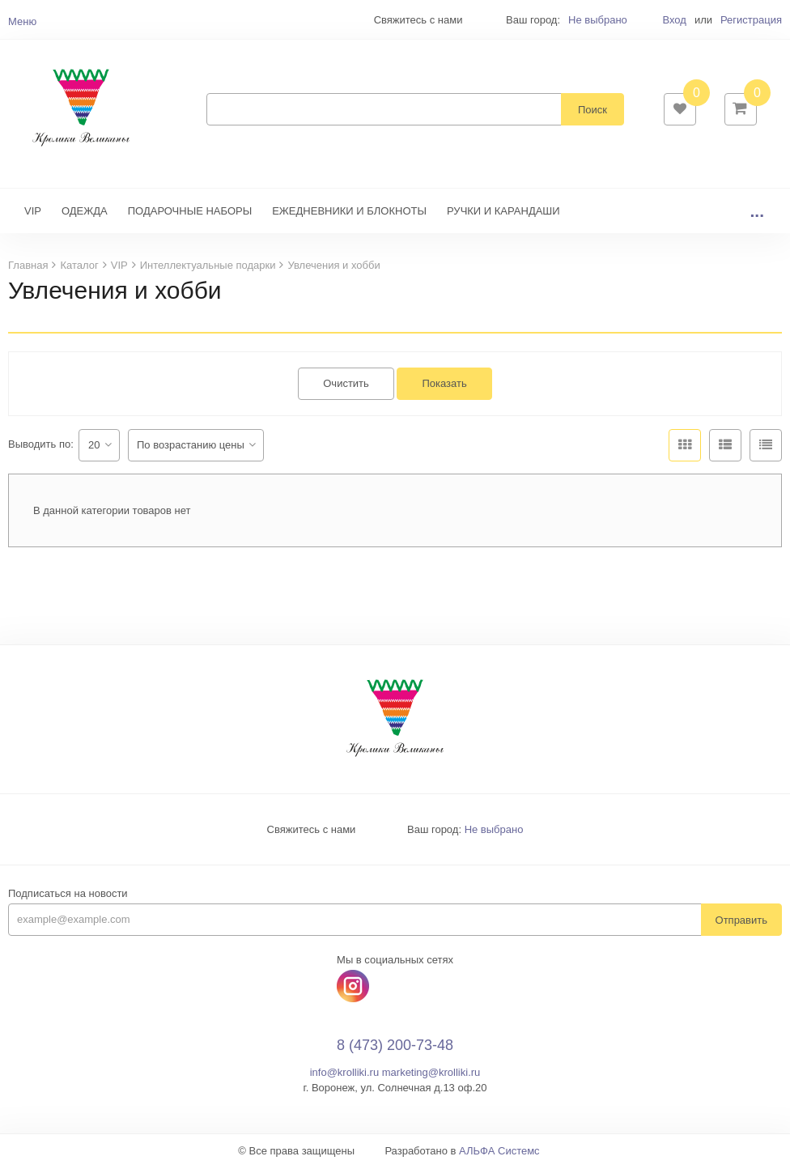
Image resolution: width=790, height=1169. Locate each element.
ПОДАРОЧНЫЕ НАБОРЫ (190, 212)
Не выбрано (597, 20)
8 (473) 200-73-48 (395, 1047)
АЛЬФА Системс (499, 1152)
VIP (32, 212)
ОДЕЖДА (85, 212)
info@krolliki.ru (344, 1074)
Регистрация (751, 20)
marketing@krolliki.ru (431, 1074)
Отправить (741, 922)
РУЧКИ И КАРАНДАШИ (503, 212)
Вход (674, 20)
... (757, 212)
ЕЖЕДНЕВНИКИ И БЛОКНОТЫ (349, 212)
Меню (22, 21)
